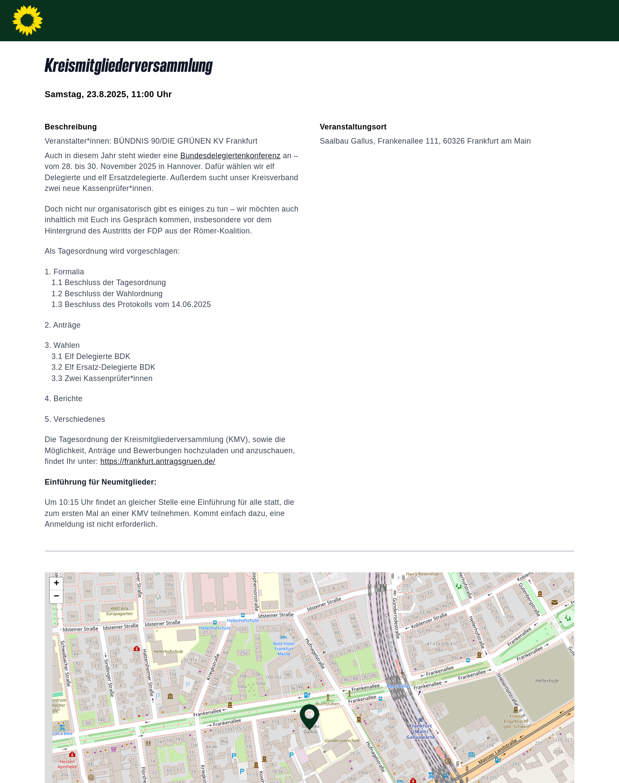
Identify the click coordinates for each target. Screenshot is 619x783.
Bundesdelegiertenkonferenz (231, 155)
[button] (309, 717)
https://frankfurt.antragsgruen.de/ (158, 461)
